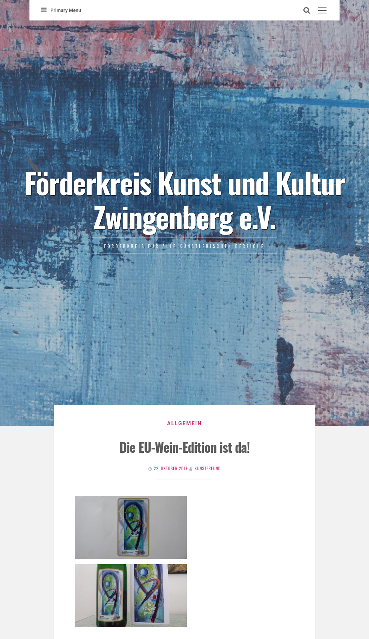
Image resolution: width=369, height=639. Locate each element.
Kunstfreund (208, 468)
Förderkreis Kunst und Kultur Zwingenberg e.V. (184, 199)
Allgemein (184, 423)
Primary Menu (61, 10)
